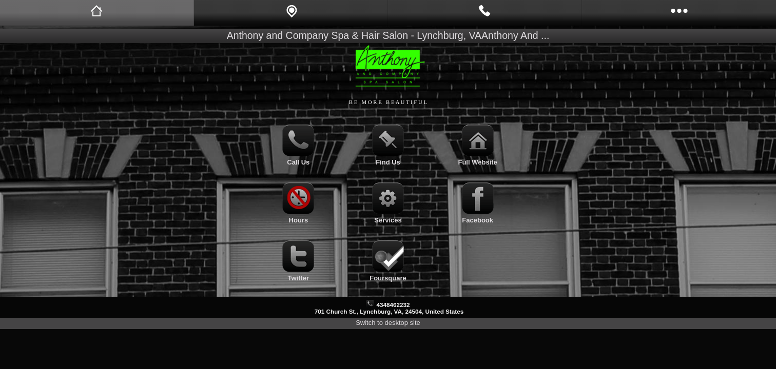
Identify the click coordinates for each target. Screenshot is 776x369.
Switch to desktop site (388, 322)
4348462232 (393, 304)
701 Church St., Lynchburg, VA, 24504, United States (389, 311)
